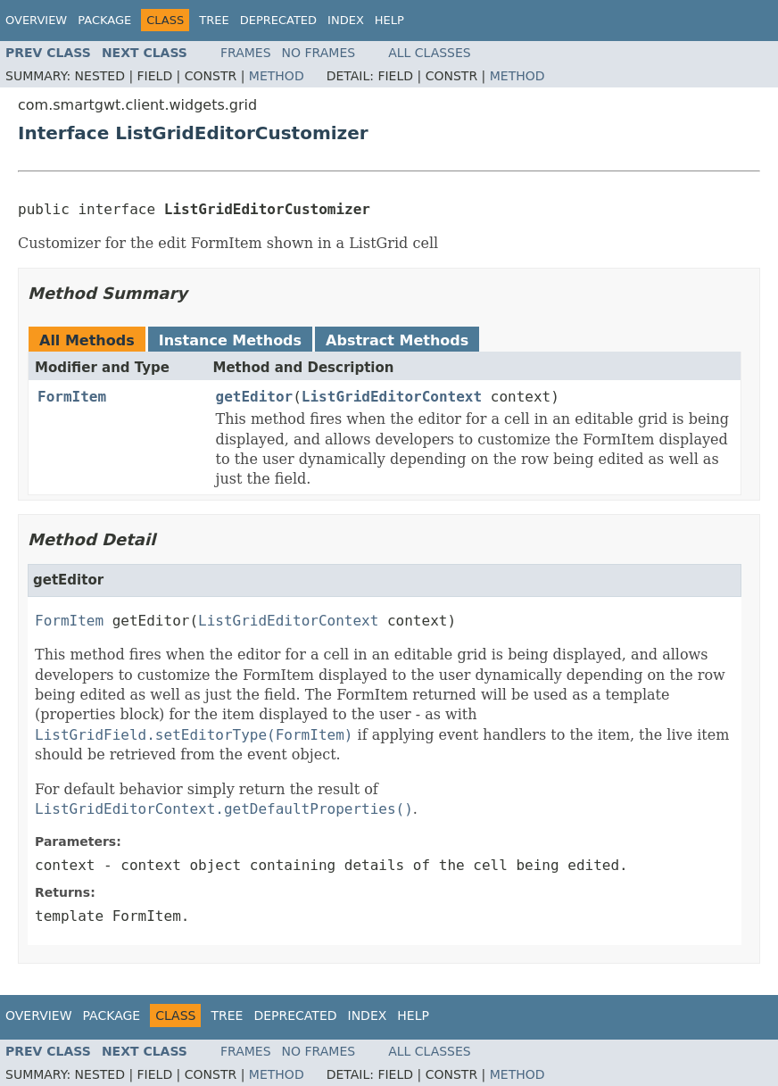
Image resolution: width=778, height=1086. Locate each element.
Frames (245, 53)
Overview (36, 20)
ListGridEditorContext (392, 396)
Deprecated (278, 20)
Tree (213, 20)
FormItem (71, 396)
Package (104, 20)
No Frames (319, 53)
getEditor (255, 396)
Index (345, 20)
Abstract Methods (397, 340)
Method (276, 76)
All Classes (429, 53)
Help (389, 20)
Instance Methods (230, 340)
